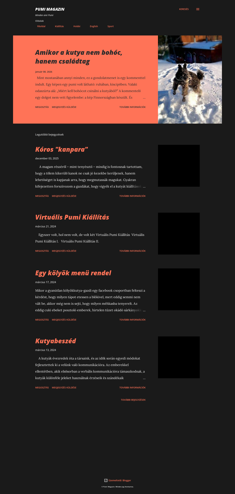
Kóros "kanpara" (61, 149)
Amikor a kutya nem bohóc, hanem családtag (79, 56)
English (92, 26)
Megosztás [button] (42, 107)
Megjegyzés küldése (64, 107)
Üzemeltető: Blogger (117, 480)
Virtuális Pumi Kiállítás (72, 217)
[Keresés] (184, 9)
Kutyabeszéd (55, 340)
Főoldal (39, 26)
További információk (132, 107)
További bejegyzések (133, 399)
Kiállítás (57, 26)
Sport (109, 26)
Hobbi (74, 26)
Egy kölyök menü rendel (73, 272)
